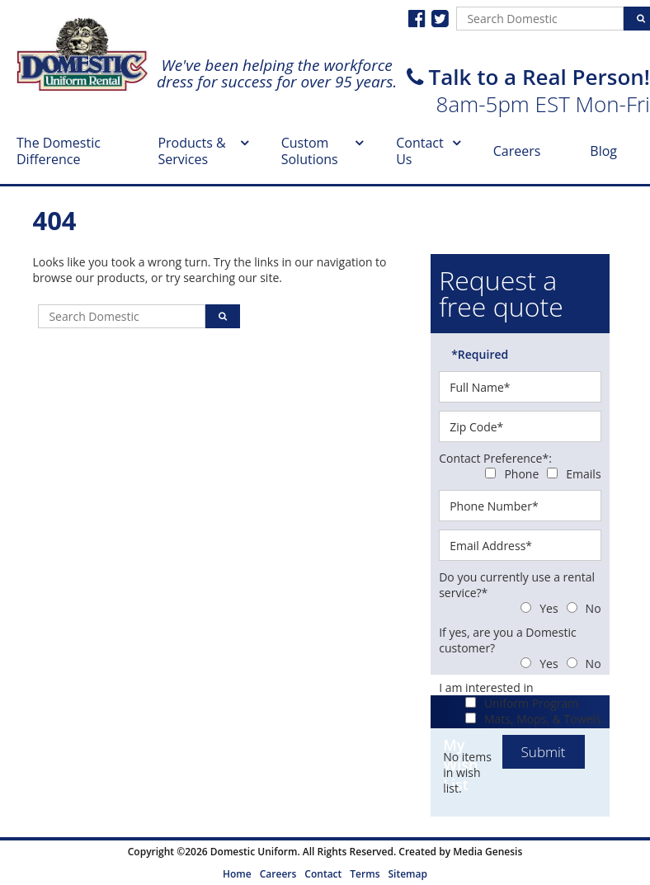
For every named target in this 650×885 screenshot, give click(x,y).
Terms (364, 874)
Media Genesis (487, 852)
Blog (603, 151)
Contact (322, 874)
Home (237, 874)
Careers (517, 151)
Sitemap (407, 874)
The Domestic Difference (58, 151)
